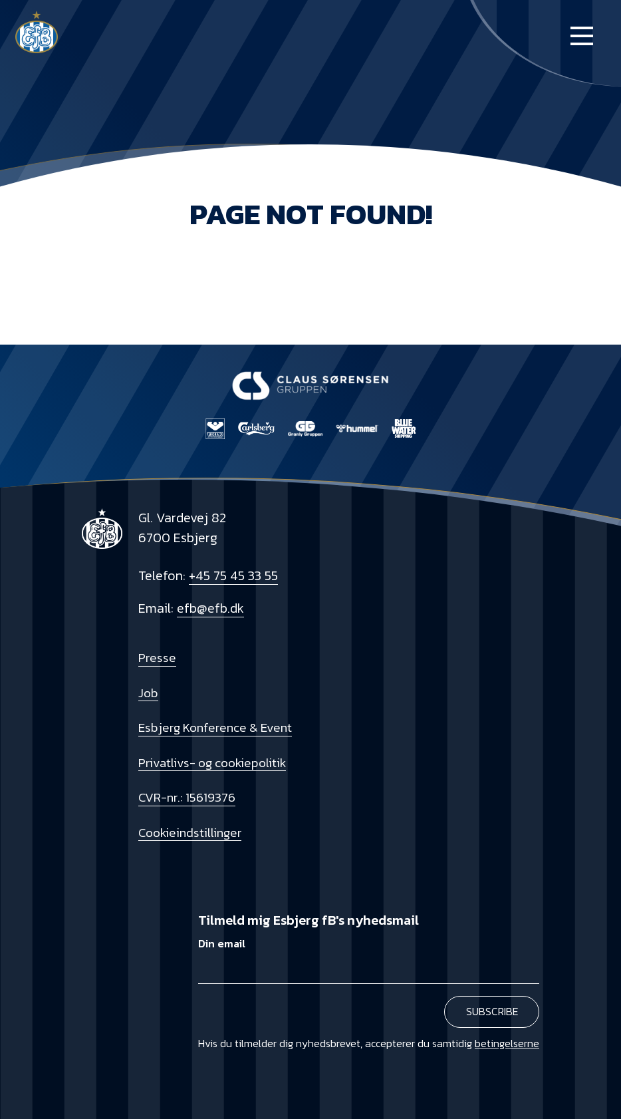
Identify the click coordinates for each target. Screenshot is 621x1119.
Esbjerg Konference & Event (215, 727)
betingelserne (507, 1043)
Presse (157, 657)
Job (148, 692)
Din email (221, 943)
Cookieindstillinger (189, 832)
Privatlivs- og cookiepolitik (212, 762)
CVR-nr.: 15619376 (186, 797)
